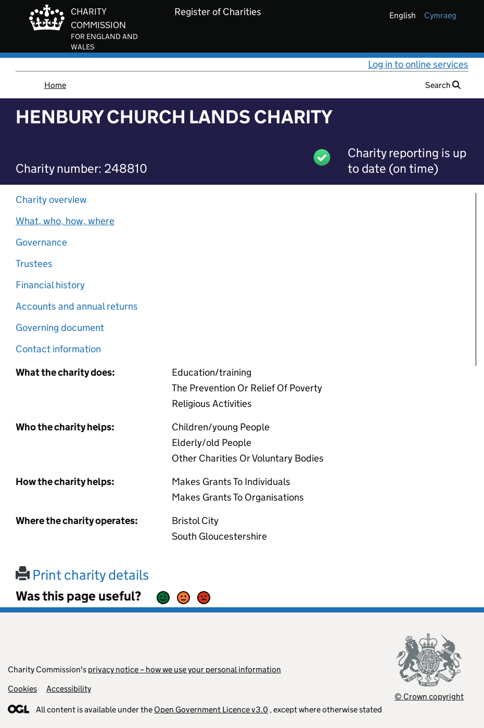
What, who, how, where (65, 221)
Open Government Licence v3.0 (211, 709)
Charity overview (51, 200)
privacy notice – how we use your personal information (184, 669)
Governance (41, 242)
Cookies (22, 689)
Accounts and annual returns (77, 306)
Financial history (50, 285)
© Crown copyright (429, 696)
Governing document (60, 328)
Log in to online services (418, 64)
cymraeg (440, 15)
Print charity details (82, 574)
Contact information (58, 349)
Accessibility (68, 689)
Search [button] (443, 85)
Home (55, 85)
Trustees (34, 264)
